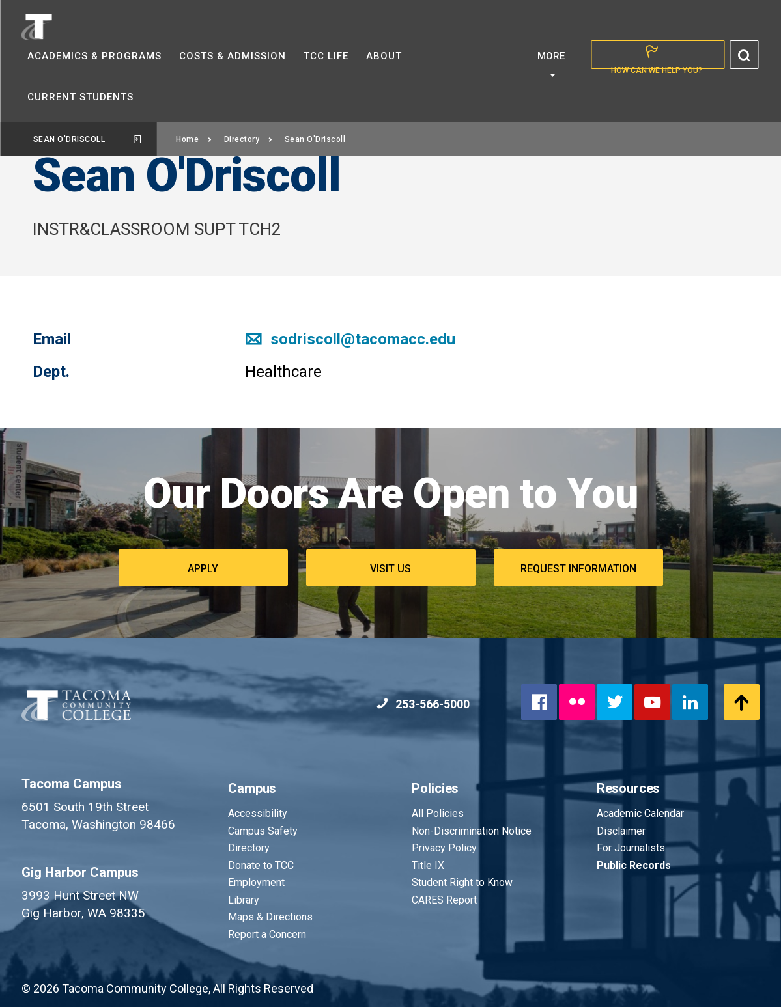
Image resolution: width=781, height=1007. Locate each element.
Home (194, 139)
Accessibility (257, 813)
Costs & (232, 56)
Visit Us (390, 568)
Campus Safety (263, 831)
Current (80, 97)
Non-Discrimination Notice (472, 831)
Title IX (428, 865)
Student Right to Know (462, 882)
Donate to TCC (261, 865)
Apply (203, 568)
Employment (256, 882)
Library (243, 900)
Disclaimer (621, 831)
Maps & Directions (270, 917)
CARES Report (444, 900)
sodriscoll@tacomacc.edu (350, 339)
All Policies (439, 813)
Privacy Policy (444, 848)
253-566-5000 (423, 704)
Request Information (578, 568)
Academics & (94, 56)
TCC (326, 56)
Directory (248, 139)
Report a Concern (267, 934)
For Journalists (631, 848)
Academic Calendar (640, 813)
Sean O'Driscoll (87, 139)
